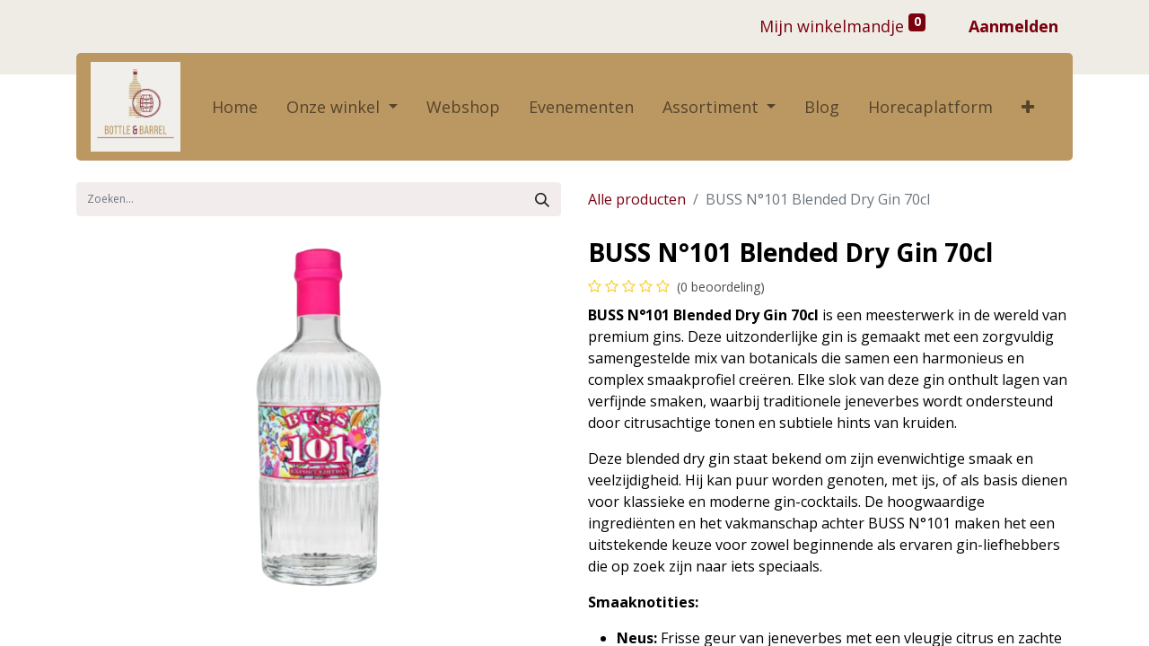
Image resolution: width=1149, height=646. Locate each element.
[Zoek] (542, 199)
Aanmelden (1013, 26)
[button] (1027, 107)
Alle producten (637, 199)
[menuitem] (234, 107)
